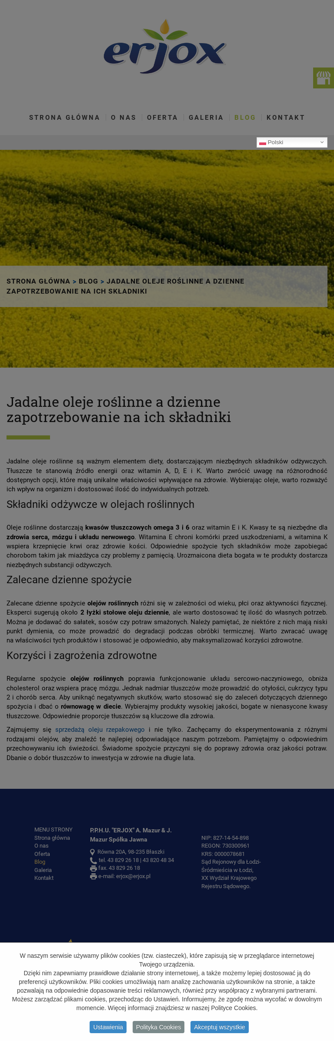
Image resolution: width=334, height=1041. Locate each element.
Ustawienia (108, 1028)
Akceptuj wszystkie (219, 1028)
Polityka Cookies (158, 1028)
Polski (271, 142)
